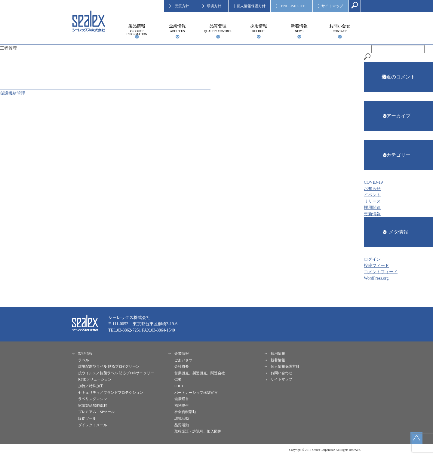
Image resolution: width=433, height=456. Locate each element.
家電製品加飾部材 (92, 405)
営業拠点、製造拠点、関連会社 (199, 373)
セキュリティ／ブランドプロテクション (110, 392)
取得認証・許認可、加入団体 (197, 431)
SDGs (178, 386)
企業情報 (177, 28)
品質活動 (181, 425)
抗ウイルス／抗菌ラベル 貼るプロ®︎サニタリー (116, 373)
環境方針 (214, 6)
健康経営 (181, 399)
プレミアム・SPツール (96, 412)
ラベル (83, 360)
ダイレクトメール (92, 425)
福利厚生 (181, 405)
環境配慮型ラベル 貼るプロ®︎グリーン (109, 366)
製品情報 (136, 30)
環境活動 (181, 418)
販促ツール (87, 418)
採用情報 (258, 28)
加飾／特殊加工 (90, 386)
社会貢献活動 (185, 412)
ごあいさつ (183, 360)
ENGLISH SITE (293, 6)
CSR (177, 379)
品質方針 (182, 6)
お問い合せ (339, 28)
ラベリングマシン (92, 399)
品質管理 (218, 28)
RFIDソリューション (95, 379)
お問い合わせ (281, 373)
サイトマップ (332, 6)
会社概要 (181, 366)
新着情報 (299, 28)
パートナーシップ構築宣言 (196, 392)
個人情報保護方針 (251, 6)
